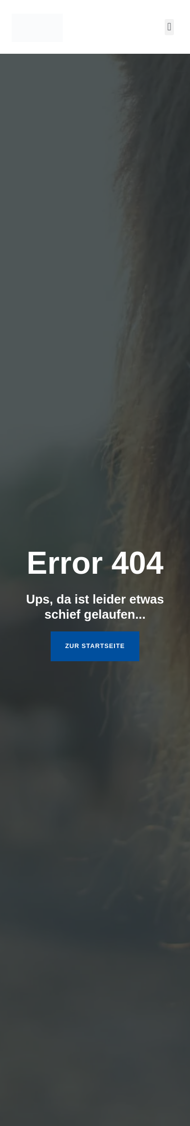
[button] (169, 27)
